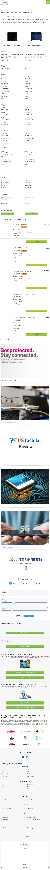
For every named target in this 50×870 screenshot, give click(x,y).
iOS (2, 830)
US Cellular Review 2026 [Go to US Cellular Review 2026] (6, 464)
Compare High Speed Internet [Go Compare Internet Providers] (25, 707)
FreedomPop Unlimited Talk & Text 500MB (24, 294)
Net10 (29, 774)
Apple (3, 784)
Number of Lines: (25, 579)
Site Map (25, 864)
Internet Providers (6, 808)
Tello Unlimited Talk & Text (20, 247)
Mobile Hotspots (5, 799)
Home (25, 848)
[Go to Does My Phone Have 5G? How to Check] (25, 528)
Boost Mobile (30, 776)
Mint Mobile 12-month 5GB (20, 224)
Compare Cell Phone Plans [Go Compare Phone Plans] (25, 672)
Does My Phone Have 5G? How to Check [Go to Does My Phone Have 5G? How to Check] (9, 547)
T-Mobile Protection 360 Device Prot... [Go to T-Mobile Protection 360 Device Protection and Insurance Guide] (9, 380)
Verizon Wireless (5, 769)
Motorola (3, 789)
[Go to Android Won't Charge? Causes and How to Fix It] (25, 403)
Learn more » (4, 60)
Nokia (28, 789)
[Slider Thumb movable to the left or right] (11, 595)
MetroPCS (4, 776)
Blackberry (30, 828)
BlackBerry (30, 784)
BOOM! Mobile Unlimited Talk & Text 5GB (24, 317)
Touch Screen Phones (7, 819)
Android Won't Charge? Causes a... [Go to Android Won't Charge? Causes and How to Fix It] (8, 422)
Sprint (3, 772)
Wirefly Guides (25, 836)
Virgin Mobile (4, 774)
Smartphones (5, 817)
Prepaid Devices (31, 817)
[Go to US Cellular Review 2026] (25, 444)
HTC (2, 786)
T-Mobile (29, 772)
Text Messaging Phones (33, 819)
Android (3, 828)
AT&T (28, 769)
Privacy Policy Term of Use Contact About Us (25, 856)
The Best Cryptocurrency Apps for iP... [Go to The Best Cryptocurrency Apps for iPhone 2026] (9, 505)
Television (30, 808)
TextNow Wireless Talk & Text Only (22, 271)
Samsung (4, 791)
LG (28, 786)
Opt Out (25, 867)
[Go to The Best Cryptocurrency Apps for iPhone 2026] (25, 486)
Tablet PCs (30, 799)
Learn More (25, 633)
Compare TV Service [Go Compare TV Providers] (25, 703)
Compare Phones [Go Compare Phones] (25, 677)
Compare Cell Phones (5, 4)
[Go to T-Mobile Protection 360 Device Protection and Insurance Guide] (25, 361)
